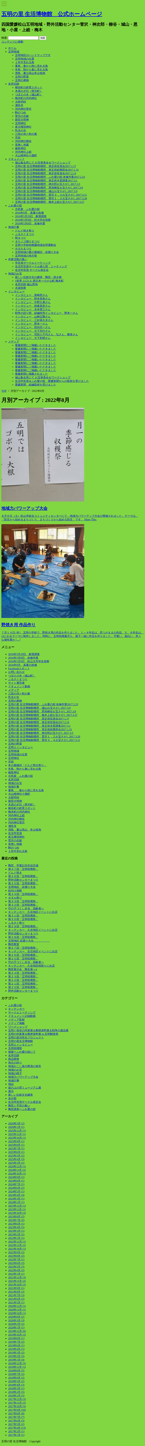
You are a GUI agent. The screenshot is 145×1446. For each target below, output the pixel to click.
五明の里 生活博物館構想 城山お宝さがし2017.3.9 (46, 191)
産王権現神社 (23, 126)
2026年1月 (16, 1127)
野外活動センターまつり (23, 879)
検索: (4, 37)
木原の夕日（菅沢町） (28, 91)
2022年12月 (17, 1241)
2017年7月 (16, 1417)
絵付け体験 (15, 890)
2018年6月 (16, 1377)
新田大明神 (22, 119)
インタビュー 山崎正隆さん (33, 316)
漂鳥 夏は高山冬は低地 (30, 73)
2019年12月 (17, 1331)
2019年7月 (16, 1341)
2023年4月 (16, 1227)
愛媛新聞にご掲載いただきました (35, 345)
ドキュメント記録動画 (22, 1016)
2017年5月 (16, 1424)
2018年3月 (16, 1388)
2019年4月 (16, 1349)
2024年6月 (16, 1187)
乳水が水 (20, 130)
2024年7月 (16, 1184)
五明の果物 (22, 80)
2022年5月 (16, 1266)
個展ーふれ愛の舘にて (22, 1051)
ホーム (12, 48)
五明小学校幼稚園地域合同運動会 (35, 245)
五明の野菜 (22, 76)
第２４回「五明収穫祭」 (23, 972)
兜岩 (18, 137)
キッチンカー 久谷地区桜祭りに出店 (31, 965)
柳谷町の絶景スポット (28, 87)
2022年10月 (17, 1248)
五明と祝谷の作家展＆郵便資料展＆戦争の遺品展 (38, 1030)
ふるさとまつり (24, 234)
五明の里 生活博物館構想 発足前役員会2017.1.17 (45, 166)
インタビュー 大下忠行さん (33, 330)
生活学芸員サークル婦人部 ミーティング (41, 266)
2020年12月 (17, 1306)
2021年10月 (17, 1284)
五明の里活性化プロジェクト (26, 1037)
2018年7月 (16, 1374)
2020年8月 (16, 1316)
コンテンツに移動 (12, 41)
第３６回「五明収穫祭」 (23, 876)
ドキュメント (16, 159)
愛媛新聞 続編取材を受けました (35, 384)
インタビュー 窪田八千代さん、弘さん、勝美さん (46, 334)
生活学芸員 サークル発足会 (32, 270)
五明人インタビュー (20, 747)
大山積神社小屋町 (26, 155)
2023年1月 (16, 1238)
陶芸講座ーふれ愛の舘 (22, 1109)
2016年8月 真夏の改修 (29, 212)
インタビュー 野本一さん (31, 323)
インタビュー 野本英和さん (33, 298)
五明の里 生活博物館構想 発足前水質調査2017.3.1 (46, 180)
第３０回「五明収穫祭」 (23, 919)
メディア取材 (16, 1019)
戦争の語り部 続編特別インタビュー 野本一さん (46, 313)
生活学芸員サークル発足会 (24, 1102)
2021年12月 (17, 1277)
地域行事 (13, 227)
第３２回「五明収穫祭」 (23, 904)
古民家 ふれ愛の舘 (27, 209)
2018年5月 (16, 1381)
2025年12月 (17, 1130)
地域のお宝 (15, 273)
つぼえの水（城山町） (28, 94)
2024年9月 (16, 1177)
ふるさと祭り (16, 922)
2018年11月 (17, 1367)
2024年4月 (16, 1195)
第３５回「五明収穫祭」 (23, 883)
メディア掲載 (16, 1023)
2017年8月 (16, 1413)
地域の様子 (15, 1073)
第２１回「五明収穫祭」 (23, 983)
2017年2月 (16, 1431)
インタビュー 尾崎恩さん (31, 295)
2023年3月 (16, 1230)
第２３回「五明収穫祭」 (23, 976)
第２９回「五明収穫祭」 (23, 926)
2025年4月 (16, 1159)
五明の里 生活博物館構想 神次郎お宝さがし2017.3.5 (47, 184)
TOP (3, 390)
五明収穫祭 (15, 1048)
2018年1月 (16, 1395)
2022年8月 (16, 1256)
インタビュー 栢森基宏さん (33, 305)
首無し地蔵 (22, 144)
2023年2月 (16, 1234)
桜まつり (20, 237)
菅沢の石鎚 (22, 116)
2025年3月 (16, 1162)
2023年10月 (17, 1213)
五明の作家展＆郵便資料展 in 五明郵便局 (33, 1033)
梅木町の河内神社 (26, 98)
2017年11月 (17, 1402)
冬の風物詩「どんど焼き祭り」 (27, 765)
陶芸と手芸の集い (19, 1105)
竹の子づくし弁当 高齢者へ (26, 908)
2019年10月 (17, 1334)
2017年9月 (17, 1409)
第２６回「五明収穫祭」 (23, 955)
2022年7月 (16, 1259)
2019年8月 (16, 1338)
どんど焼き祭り (24, 230)
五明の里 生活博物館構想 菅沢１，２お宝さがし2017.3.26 (51, 198)
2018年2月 (16, 1392)
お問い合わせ (16, 672)
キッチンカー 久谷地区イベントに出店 (33, 912)
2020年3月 (16, 1320)
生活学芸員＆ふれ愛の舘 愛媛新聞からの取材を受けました (52, 381)
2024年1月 (16, 1202)
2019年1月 (16, 1359)
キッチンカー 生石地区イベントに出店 (33, 951)
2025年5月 (16, 1155)
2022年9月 (16, 1252)
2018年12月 (17, 1363)
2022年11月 (17, 1245)
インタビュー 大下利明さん (33, 338)
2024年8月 (16, 1180)
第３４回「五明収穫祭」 (23, 894)
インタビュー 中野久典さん (33, 302)
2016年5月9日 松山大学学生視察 (28, 661)
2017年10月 (17, 1406)
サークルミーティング (22, 1012)
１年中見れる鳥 (24, 62)
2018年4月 (16, 1384)
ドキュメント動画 (19, 686)
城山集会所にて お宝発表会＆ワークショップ (43, 162)
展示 (11, 1091)
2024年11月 (17, 1170)
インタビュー (16, 291)
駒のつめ (20, 112)
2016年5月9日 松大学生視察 (33, 219)
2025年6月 (16, 1152)
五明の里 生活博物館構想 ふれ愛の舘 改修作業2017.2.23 (50, 176)
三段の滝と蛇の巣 (26, 133)
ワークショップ (17, 1026)
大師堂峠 (20, 101)
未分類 (12, 1098)
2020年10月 (17, 1313)
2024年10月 (17, 1173)
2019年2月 (16, 1356)
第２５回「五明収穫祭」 (23, 958)
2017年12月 (17, 1399)
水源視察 (20, 287)
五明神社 (20, 123)
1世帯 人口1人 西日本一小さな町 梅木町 (39, 280)
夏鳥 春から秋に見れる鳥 (31, 65)
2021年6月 (16, 1298)
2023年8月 (16, 1216)
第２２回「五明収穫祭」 (23, 980)
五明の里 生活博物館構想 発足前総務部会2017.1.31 (47, 169)
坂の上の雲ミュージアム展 (24, 1087)
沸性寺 (19, 105)
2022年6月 (16, 1263)
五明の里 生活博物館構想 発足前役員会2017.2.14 (45, 173)
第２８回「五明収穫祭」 (23, 937)
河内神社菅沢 (23, 108)
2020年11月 (17, 1309)
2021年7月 (16, 1295)
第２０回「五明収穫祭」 (23, 987)
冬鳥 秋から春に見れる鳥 (31, 69)
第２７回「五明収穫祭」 (23, 947)
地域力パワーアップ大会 (23, 1076)
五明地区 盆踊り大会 (22, 887)
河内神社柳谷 (23, 141)
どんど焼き (15, 872)
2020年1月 (16, 1327)
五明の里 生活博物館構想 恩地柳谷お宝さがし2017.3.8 (49, 187)
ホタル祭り (15, 897)
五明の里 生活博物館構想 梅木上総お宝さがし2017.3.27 (49, 202)
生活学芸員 (15, 833)
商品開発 (13, 1059)
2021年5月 (16, 1302)
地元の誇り (15, 1062)
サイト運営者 (16, 682)
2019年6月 (16, 1345)
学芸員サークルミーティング (33, 262)
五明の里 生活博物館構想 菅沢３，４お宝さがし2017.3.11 (51, 194)
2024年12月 (17, 1166)
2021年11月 (17, 1281)
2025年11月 (17, 1134)
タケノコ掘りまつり (27, 241)
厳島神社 (20, 148)
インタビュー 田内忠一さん (33, 327)
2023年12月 (17, 1205)
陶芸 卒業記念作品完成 (23, 865)
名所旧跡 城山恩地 (26, 284)
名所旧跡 (13, 83)
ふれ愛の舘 (15, 205)
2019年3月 (16, 1352)
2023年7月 (16, 1220)
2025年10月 (17, 1137)
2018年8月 (16, 1370)
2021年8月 (16, 1291)
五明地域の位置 (24, 58)
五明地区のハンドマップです (33, 55)
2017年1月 (16, 1435)
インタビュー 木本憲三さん (33, 309)
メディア (13, 341)
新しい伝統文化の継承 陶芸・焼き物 (38, 277)
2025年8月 (16, 1144)
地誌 (11, 1084)
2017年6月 (16, 1420)
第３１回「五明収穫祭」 (23, 915)
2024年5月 (16, 1191)
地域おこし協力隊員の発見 (24, 1066)
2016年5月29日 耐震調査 (31, 216)
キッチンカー (16, 1008)
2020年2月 (16, 1324)
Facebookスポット (19, 668)
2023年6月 (16, 1223)
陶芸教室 (13, 944)
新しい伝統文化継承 (20, 1094)
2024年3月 (16, 1198)
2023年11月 (17, 1209)
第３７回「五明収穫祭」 (23, 869)
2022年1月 (16, 1273)
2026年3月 (16, 1123)
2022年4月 (16, 1270)
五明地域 (13, 51)
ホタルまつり (23, 248)
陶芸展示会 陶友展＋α (22, 969)
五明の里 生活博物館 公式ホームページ (51, 14)
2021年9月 (16, 1288)
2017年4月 (17, 1427)
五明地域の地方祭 (26, 255)
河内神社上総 (23, 151)
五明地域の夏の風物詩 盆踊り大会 (37, 252)
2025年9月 (16, 1141)
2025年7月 (16, 1148)
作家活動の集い (17, 259)
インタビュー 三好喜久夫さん (34, 320)
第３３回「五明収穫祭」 (23, 901)
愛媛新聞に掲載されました (31, 373)
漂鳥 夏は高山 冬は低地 (24, 829)
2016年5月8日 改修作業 (30, 223)
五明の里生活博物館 (20, 1041)
